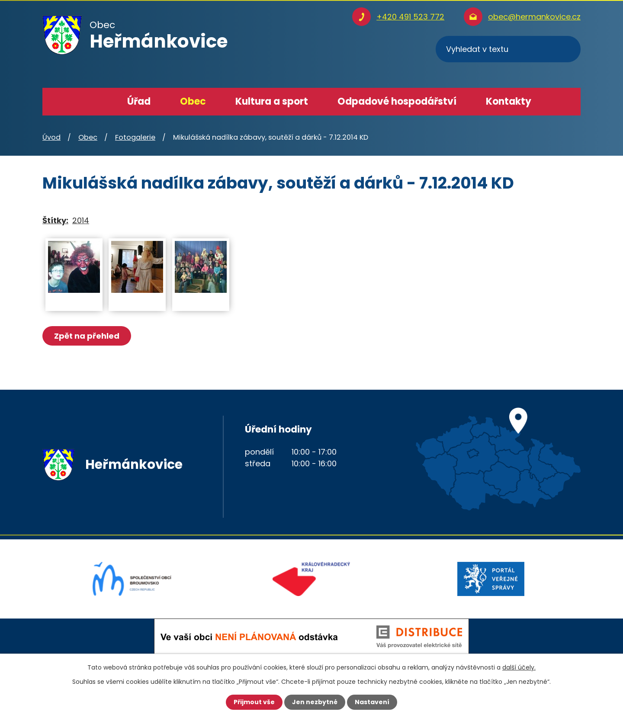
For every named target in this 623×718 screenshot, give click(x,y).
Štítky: (55, 220)
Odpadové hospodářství (396, 101)
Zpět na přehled (86, 335)
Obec (193, 101)
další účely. (519, 667)
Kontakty (508, 101)
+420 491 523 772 (410, 16)
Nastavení (372, 702)
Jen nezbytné (314, 702)
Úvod (95, 101)
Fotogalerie (135, 137)
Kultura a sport (271, 101)
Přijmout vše (254, 702)
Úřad (139, 101)
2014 (80, 220)
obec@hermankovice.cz (534, 16)
